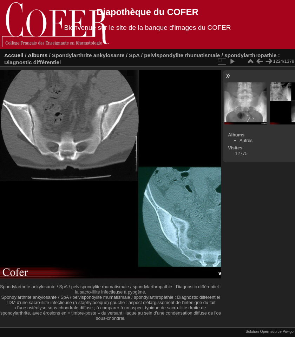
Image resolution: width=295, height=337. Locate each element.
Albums (37, 55)
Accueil (14, 55)
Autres (246, 140)
